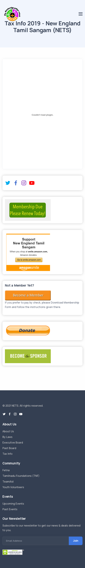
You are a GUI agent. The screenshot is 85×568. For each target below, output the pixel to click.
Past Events (9, 509)
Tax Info (7, 454)
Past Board (9, 448)
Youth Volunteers (13, 487)
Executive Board (12, 442)
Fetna (5, 470)
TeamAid (7, 481)
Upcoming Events (13, 503)
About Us (8, 431)
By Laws (7, 437)
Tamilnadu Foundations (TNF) (20, 476)
